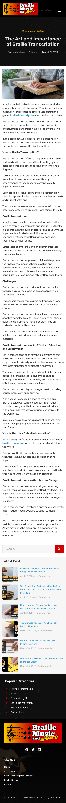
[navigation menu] (59, 10)
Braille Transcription (33, 31)
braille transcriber (13, 443)
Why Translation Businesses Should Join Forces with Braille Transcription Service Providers (40, 589)
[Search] (59, 549)
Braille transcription (22, 115)
